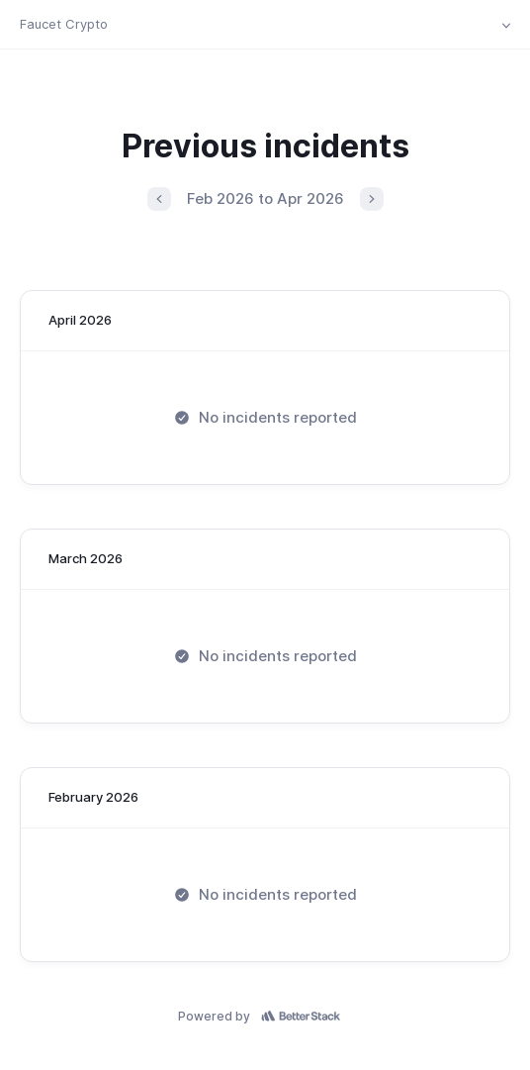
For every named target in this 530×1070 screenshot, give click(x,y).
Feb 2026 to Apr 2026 (265, 198)
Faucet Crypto (64, 24)
